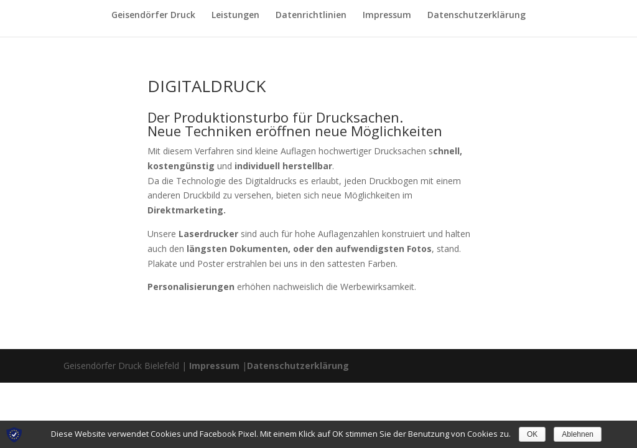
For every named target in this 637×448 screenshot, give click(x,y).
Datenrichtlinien (311, 16)
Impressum (387, 16)
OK (532, 434)
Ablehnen (577, 434)
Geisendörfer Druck (153, 16)
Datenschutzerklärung (476, 16)
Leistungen (235, 16)
